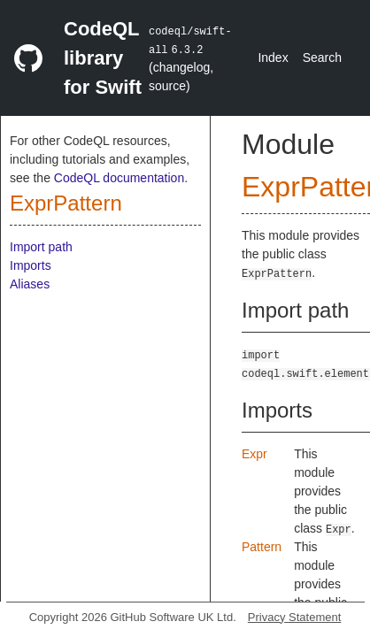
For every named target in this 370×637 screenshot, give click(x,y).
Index (273, 57)
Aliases (30, 284)
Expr (254, 454)
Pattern (261, 547)
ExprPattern (66, 203)
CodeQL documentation (119, 178)
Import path (41, 247)
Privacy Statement (295, 617)
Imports (30, 265)
